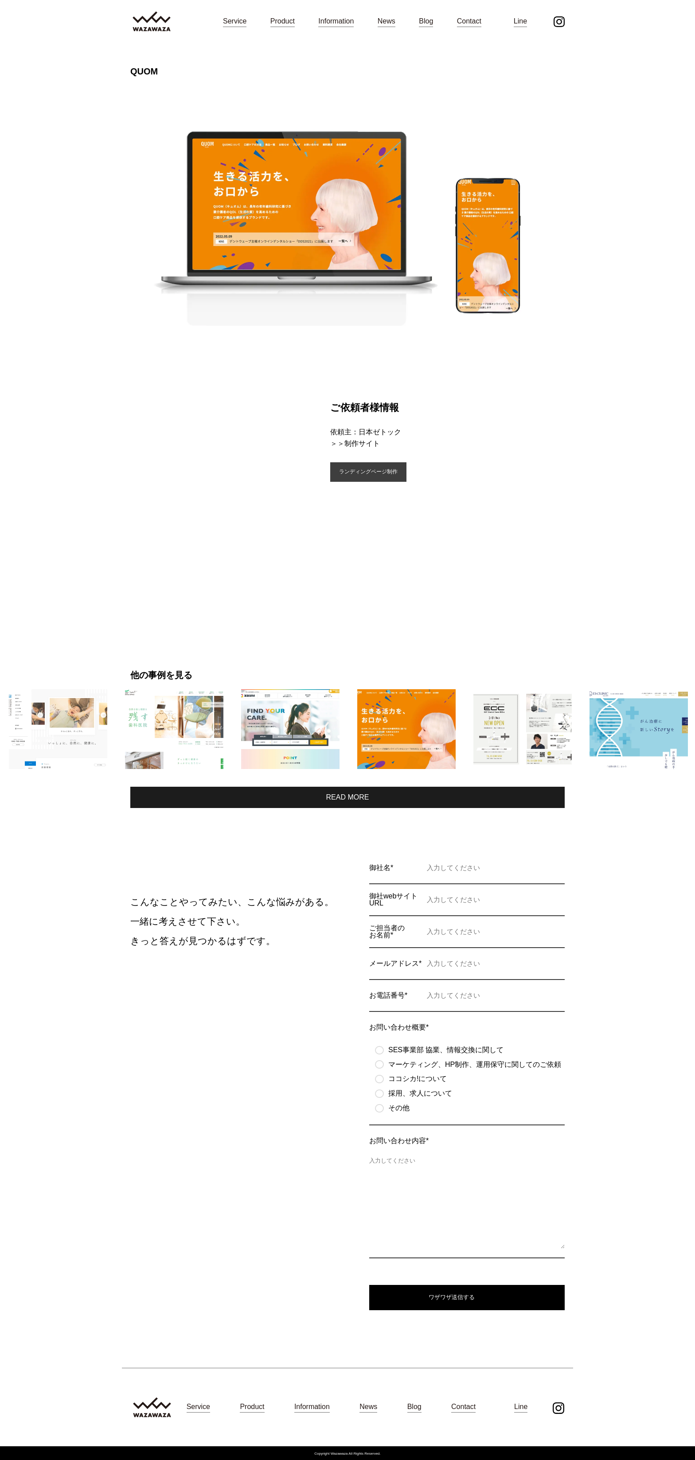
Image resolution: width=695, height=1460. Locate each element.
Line (520, 21)
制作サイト (362, 443)
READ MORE (347, 797)
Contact (469, 21)
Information (336, 21)
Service (234, 21)
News (386, 21)
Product (282, 21)
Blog (426, 21)
